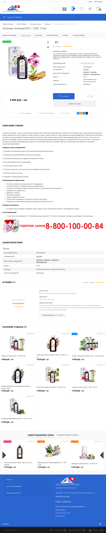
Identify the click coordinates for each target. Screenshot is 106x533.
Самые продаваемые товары (41, 435)
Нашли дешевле (24, 113)
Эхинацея (86, 72)
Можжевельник (95, 74)
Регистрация (98, 1)
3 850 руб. (17, 360)
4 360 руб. (53, 392)
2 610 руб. (77, 467)
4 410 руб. (10, 467)
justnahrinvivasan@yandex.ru (73, 507)
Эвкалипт (86, 74)
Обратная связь (9, 530)
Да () (56, 315)
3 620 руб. (53, 360)
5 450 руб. (88, 360)
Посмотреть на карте (62, 496)
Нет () (60, 315)
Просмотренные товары (67, 435)
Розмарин (93, 72)
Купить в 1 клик (75, 104)
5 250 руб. (88, 392)
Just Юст (86, 69)
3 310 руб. (44, 467)
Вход (90, 1)
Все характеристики (87, 63)
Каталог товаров (12, 17)
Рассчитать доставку (46, 113)
